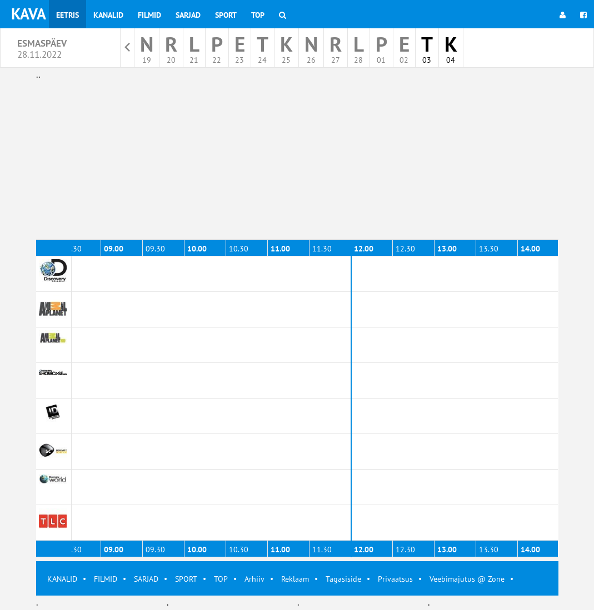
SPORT (186, 579)
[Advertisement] (297, 160)
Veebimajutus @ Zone (467, 579)
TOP (221, 579)
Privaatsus (395, 579)
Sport (226, 15)
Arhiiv (254, 579)
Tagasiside (343, 579)
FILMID (105, 579)
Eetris (67, 15)
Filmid (149, 15)
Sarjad (188, 15)
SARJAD (146, 579)
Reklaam (295, 579)
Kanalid (108, 15)
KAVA (28, 13)
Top (257, 15)
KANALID (62, 579)
